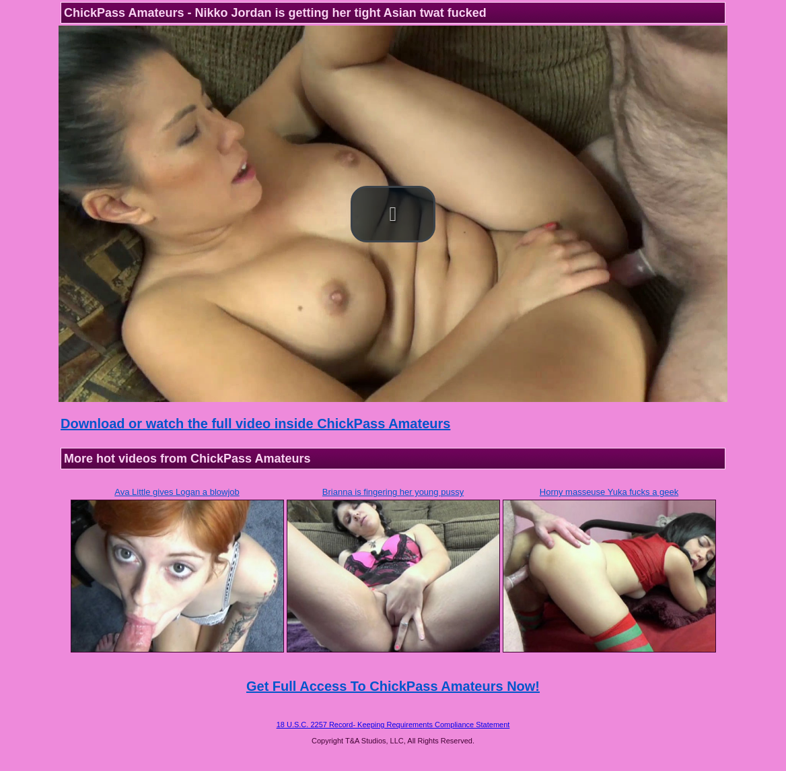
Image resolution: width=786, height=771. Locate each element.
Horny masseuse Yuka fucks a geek (609, 492)
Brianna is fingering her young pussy (393, 492)
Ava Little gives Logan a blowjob (177, 492)
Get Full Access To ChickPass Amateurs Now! (393, 686)
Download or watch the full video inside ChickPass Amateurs (255, 423)
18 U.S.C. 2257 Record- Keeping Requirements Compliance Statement (393, 724)
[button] (393, 214)
